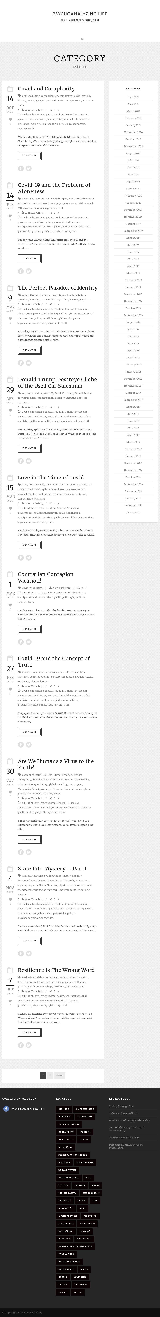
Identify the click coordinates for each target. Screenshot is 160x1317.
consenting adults (33, 672)
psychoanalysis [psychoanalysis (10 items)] (69, 1262)
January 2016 (133, 498)
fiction (82, 295)
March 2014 (133, 512)
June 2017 (133, 421)
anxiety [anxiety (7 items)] (63, 1109)
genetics (23, 299)
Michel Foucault (65, 880)
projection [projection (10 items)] (84, 1239)
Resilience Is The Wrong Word (56, 970)
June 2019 (133, 252)
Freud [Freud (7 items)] (96, 1185)
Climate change (63, 775)
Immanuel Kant (27, 880)
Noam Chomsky (48, 885)
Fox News (41, 203)
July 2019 (133, 245)
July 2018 (133, 329)
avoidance (28, 775)
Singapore (58, 494)
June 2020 (133, 167)
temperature (25, 499)
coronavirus (52, 672)
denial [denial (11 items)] (84, 1139)
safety (56, 677)
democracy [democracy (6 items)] (65, 1139)
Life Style (23, 124)
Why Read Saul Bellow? (123, 1113)
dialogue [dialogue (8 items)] (64, 1162)
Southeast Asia (83, 677)
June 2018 (133, 336)
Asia (24, 484)
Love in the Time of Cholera (61, 484)
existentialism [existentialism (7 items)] (68, 1178)
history (52, 119)
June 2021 (133, 97)
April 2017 (133, 435)
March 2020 (133, 188)
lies (34, 398)
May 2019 (133, 259)
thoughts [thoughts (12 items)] (81, 1285)
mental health (38, 700)
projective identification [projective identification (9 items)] (75, 1246)
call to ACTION (44, 775)
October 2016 (133, 477)
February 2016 (133, 491)
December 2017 (133, 378)
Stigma (82, 494)
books (25, 114)
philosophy (49, 124)
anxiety (26, 96)
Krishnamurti (85, 203)
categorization (49, 96)
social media (55, 705)
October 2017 (133, 392)
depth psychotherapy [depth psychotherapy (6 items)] (72, 1155)
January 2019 (133, 287)
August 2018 (133, 322)
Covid (77, 96)
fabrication (24, 398)
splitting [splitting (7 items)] (80, 1277)
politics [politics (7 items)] (85, 1231)
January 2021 (133, 125)
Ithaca (21, 100)
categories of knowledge (47, 876)
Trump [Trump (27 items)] (62, 1292)
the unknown (50, 890)
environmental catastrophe (73, 779)
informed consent (28, 677)
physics (63, 885)
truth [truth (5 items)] (78, 1292)
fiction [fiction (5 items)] (63, 1185)
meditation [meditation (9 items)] (65, 1224)
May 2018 (133, 343)
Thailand (39, 499)
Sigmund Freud (41, 494)
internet (46, 982)
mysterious (82, 880)
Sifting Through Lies (121, 1106)
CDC (31, 484)
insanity (53, 203)
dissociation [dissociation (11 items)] (85, 1162)
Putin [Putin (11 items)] (84, 1269)
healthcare (40, 119)
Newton (73, 299)
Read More (30, 156)
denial (36, 779)
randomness (76, 885)
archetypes (59, 295)
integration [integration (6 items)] (91, 1193)
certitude (27, 198)
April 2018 (133, 350)
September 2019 (133, 231)
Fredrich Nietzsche (29, 982)
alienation (45, 295)
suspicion (23, 681)
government (25, 119)
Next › (59, 1075)
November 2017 (133, 385)
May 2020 (133, 174)
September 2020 (133, 146)
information (77, 672)
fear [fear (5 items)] (88, 1178)
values (57, 793)
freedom (58, 114)
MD (20, 208)
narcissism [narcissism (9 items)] (87, 1224)
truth (31, 128)
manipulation (46, 398)
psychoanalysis (76, 124)
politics (61, 124)
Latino (64, 299)
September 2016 (133, 484)
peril (51, 789)
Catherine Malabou (33, 977)
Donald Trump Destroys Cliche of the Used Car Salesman (57, 382)
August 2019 (133, 238)
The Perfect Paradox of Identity (58, 288)
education (36, 114)
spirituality (54, 323)
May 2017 (133, 428)
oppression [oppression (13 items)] (65, 1231)
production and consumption (73, 789)
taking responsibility (40, 793)
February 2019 (133, 280)
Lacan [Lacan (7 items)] (82, 1201)
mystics (33, 885)
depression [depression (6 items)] (65, 1147)
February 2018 (133, 364)
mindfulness (82, 226)
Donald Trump (83, 393)
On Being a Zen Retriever (124, 1137)
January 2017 (133, 456)
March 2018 (133, 357)
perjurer (60, 398)
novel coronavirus (33, 208)
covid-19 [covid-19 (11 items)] (85, 1132)
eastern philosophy (56, 198)
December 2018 (133, 294)
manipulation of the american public (39, 226)
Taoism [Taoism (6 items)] (63, 1285)
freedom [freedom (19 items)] (80, 1185)
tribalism (65, 100)
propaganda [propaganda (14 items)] (66, 1254)
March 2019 (133, 273)
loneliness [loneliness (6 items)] (65, 1208)
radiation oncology (41, 986)
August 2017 (133, 407)
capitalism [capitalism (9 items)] (85, 1117)
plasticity (23, 986)
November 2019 (133, 216)
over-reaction (77, 489)
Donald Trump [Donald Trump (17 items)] (67, 1170)
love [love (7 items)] (83, 1208)
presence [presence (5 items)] (64, 1239)
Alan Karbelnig (34, 110)
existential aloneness (81, 198)
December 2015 (133, 505)
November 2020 (133, 132)
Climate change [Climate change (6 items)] (69, 1124)
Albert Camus (30, 295)
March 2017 (133, 442)
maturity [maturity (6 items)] (90, 1216)
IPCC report (75, 784)
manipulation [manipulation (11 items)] (67, 1216)
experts (47, 114)
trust (45, 681)
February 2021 (133, 118)
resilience (59, 986)
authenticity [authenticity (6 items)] (85, 1109)
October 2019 (133, 223)
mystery (23, 885)
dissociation (48, 779)
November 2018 (133, 301)
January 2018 (133, 371)
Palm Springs (40, 789)
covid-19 (86, 96)
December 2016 (133, 463)
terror (88, 885)
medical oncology (62, 982)
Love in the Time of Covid (51, 478)
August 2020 (133, 153)
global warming (58, 784)
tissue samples (75, 986)
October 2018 (133, 308)
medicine (36, 124)
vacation (38, 588)
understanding (68, 890)
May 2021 (133, 104)
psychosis (51, 208)
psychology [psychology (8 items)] (66, 1269)
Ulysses (76, 100)
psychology (24, 494)
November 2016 (133, 470)
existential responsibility (33, 784)
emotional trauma (77, 977)
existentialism (26, 203)
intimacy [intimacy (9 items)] (64, 1201)
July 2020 (133, 160)
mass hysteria (59, 489)
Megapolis (24, 789)
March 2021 (133, 111)
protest (22, 793)
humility (77, 876)
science (22, 128)
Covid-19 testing (64, 393)
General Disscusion (76, 114)
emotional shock (55, 977)
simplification (50, 100)
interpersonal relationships (73, 119)
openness (46, 677)
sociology (71, 494)
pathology (80, 982)
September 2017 (133, 399)
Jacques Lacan (67, 203)
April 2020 (133, 181)
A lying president (32, 393)
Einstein (72, 295)
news (65, 517)
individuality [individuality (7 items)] (67, 1193)
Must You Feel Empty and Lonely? (129, 1120)
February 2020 (133, 195)
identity (34, 299)
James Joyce (34, 100)
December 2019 (133, 209)
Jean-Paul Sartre (49, 299)
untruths (71, 398)
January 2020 (133, 202)
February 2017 (133, 449)
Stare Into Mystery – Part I (52, 869)
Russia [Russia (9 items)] (62, 1277)
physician (85, 299)
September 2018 (133, 315)
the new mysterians (29, 890)
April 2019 (133, 266)
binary (36, 96)
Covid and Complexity (46, 89)
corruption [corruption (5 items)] (66, 1132)
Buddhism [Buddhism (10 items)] (64, 1117)
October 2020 (133, 139)
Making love (43, 489)
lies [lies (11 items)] (95, 1201)
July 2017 (133, 414)
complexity (66, 96)
